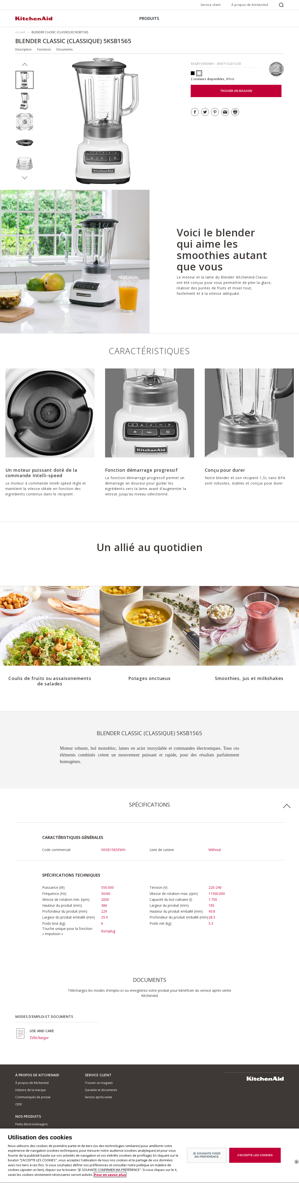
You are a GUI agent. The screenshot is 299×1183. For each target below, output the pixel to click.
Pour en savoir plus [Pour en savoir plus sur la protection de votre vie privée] (110, 1177)
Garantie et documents (101, 1090)
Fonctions (44, 49)
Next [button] (24, 178)
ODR (18, 1104)
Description (23, 49)
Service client (211, 5)
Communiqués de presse (33, 1097)
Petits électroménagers (31, 1124)
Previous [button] (24, 65)
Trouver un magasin (99, 1083)
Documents (64, 49)
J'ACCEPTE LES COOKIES (255, 1157)
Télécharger (39, 1038)
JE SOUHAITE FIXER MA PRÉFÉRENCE (207, 1157)
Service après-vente (98, 1097)
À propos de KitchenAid (249, 5)
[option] (24, 80)
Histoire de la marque (30, 1090)
